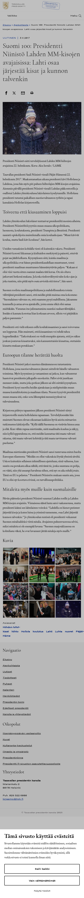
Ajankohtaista (21, 25)
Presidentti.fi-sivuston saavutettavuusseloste (31, 763)
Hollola (25, 631)
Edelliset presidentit (15, 708)
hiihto (14, 631)
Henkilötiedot (11, 695)
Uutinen (10, 37)
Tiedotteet (9, 677)
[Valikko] (11, 15)
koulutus (38, 631)
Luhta (58, 631)
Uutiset (7, 671)
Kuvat (6, 739)
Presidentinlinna (13, 757)
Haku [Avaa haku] (74, 15)
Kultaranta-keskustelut (17, 745)
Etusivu (7, 25)
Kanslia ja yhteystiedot (17, 714)
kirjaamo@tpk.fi (13, 798)
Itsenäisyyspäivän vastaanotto (22, 733)
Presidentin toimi (13, 702)
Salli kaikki (42, 868)
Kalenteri (8, 689)
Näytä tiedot (42, 890)
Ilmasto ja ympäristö (15, 751)
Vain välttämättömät (42, 880)
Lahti (49, 631)
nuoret (69, 631)
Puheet (7, 683)
